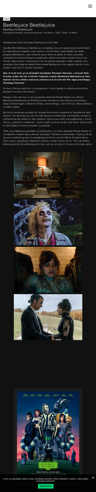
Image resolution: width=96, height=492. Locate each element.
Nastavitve (46, 486)
